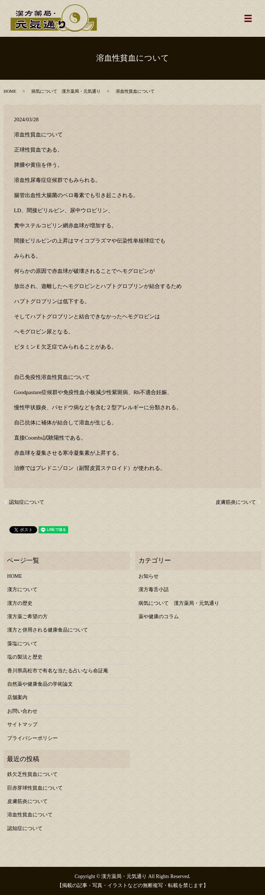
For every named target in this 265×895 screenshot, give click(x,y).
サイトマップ (22, 724)
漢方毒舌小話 (153, 589)
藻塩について (22, 643)
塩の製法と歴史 (25, 657)
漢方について (22, 589)
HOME (10, 91)
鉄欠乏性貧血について (32, 774)
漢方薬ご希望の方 (27, 616)
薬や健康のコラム (158, 616)
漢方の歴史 (19, 603)
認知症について (26, 502)
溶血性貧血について (30, 814)
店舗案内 (17, 697)
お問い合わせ (22, 711)
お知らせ (148, 576)
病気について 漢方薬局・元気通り (66, 91)
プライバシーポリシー (32, 738)
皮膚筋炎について (236, 502)
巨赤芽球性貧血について (35, 788)
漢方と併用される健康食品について (47, 630)
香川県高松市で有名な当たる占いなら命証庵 (57, 670)
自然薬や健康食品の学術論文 (40, 684)
